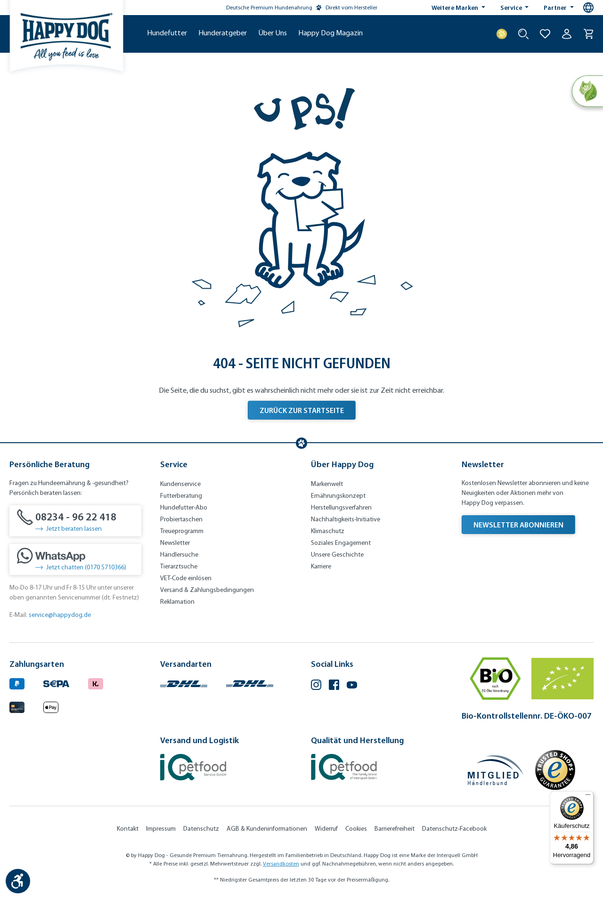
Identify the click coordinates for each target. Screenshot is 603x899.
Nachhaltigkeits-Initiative (345, 519)
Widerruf (326, 829)
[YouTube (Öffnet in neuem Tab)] (352, 686)
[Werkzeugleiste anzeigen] (18, 881)
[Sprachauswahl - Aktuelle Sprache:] (588, 7)
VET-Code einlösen (186, 578)
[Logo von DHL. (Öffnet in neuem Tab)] (183, 683)
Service (511, 7)
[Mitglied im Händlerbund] (495, 770)
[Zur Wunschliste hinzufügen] (545, 34)
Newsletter (175, 543)
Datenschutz (201, 829)
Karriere (321, 566)
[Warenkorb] (588, 34)
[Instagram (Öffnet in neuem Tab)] (316, 686)
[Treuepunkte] (502, 34)
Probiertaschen (181, 519)
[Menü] (588, 796)
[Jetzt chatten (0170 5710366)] (75, 559)
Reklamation (177, 602)
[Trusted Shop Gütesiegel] (555, 770)
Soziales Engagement (341, 543)
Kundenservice (180, 484)
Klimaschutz (327, 531)
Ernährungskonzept (338, 496)
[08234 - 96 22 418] (75, 520)
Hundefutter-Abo (183, 507)
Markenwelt (327, 484)
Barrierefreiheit (395, 829)
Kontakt (128, 829)
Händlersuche (179, 555)
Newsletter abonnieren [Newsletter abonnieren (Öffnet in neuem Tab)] (518, 524)
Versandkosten (281, 863)
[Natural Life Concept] (587, 91)
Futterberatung (181, 496)
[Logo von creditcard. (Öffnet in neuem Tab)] (16, 706)
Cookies (356, 829)
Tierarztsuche (178, 566)
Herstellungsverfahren (341, 507)
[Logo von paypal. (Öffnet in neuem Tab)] (16, 683)
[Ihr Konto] (567, 34)
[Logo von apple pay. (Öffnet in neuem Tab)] (50, 706)
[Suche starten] (523, 34)
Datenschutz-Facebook (454, 829)
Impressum (161, 829)
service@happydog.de (60, 615)
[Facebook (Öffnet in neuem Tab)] (334, 686)
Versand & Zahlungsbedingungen (207, 590)
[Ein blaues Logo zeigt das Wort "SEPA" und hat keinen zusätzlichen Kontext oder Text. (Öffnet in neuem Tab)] (56, 683)
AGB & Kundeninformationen (267, 829)
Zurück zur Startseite (302, 410)
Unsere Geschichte (337, 555)
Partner (556, 7)
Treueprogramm (182, 531)
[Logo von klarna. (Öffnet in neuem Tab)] (95, 683)
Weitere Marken (456, 7)
